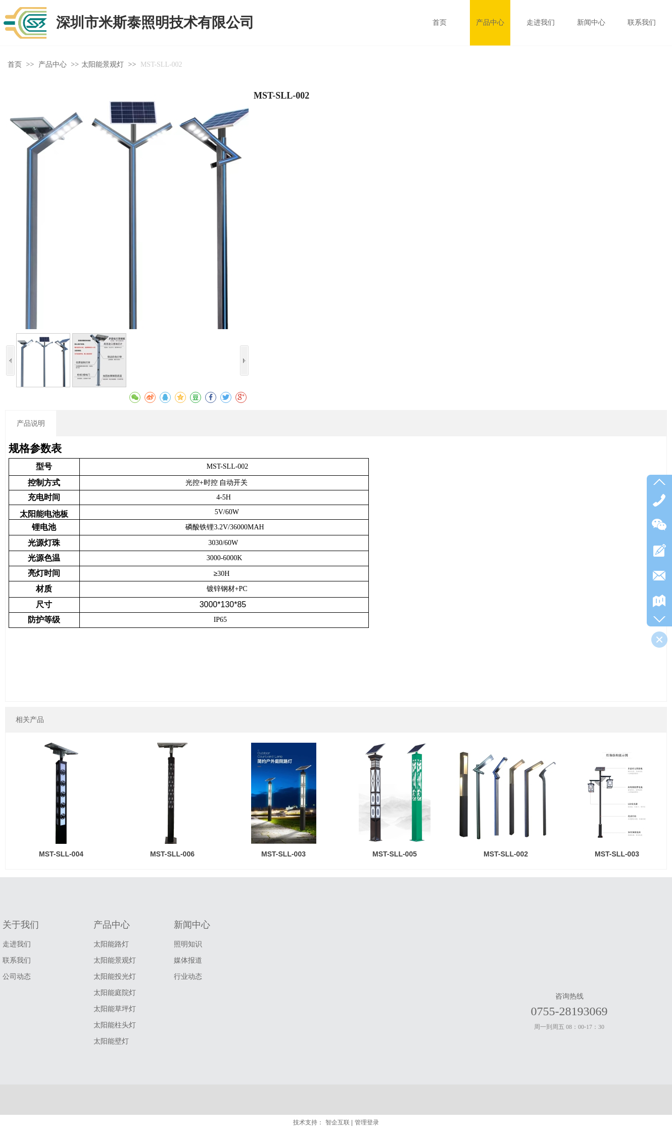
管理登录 (367, 1122)
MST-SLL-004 (61, 854)
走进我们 (17, 944)
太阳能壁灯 (111, 1041)
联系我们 (17, 960)
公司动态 (17, 976)
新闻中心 (192, 925)
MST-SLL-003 (283, 854)
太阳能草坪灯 (114, 1009)
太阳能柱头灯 (114, 1025)
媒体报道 (188, 960)
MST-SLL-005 (394, 854)
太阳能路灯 (111, 944)
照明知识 (188, 944)
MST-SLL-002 (506, 854)
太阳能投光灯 (114, 976)
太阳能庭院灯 (114, 993)
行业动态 (188, 976)
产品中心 (53, 64)
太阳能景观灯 (102, 64)
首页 (15, 64)
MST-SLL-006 (172, 854)
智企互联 (337, 1122)
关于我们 (21, 925)
